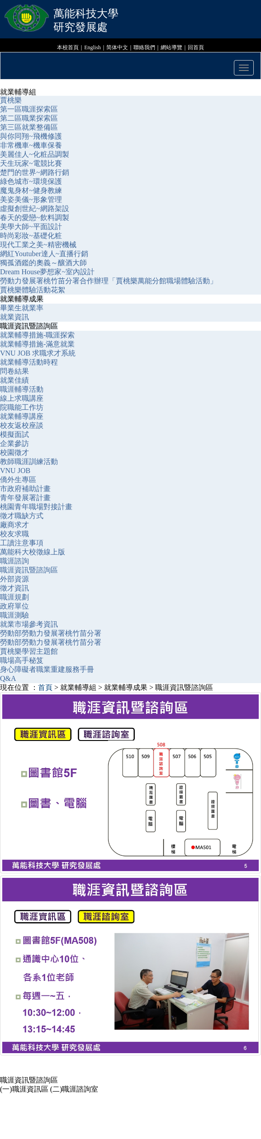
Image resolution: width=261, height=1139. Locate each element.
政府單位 (14, 606)
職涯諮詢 (15, 561)
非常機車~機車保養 (31, 145)
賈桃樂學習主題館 (29, 651)
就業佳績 (14, 380)
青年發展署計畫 (25, 498)
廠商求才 (14, 525)
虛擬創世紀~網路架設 (34, 208)
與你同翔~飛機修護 (31, 136)
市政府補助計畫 (25, 488)
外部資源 (14, 579)
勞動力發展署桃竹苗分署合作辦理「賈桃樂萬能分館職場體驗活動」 (108, 281)
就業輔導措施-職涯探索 (37, 335)
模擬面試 (14, 434)
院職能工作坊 (21, 407)
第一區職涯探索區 (29, 109)
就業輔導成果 (21, 299)
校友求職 (14, 534)
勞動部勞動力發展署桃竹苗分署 (50, 633)
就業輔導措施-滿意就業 (37, 344)
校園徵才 (14, 452)
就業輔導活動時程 (29, 362)
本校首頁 (68, 47)
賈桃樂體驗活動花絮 (32, 290)
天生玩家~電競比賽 (31, 163)
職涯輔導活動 (21, 389)
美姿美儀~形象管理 (31, 199)
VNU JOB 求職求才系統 (38, 353)
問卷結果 (14, 371)
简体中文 (117, 47)
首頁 (45, 687)
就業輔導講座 (21, 416)
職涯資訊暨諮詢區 (29, 326)
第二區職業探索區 (29, 118)
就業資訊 (14, 317)
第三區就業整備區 (29, 127)
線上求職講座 (21, 398)
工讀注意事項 (21, 543)
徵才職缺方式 (22, 516)
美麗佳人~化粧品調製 (34, 154)
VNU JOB (15, 470)
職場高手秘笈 (21, 660)
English (92, 47)
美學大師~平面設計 (31, 226)
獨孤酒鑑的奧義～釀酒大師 (43, 263)
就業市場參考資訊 (29, 624)
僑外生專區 (18, 479)
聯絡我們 (144, 47)
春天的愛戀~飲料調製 (34, 217)
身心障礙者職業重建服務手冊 (47, 669)
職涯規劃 (14, 597)
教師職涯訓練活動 (29, 461)
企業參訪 (14, 443)
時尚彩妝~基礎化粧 (31, 235)
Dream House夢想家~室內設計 (47, 272)
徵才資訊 (14, 588)
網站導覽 (171, 47)
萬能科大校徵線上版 (32, 552)
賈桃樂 (11, 100)
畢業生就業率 (21, 308)
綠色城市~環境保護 (31, 181)
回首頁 (196, 47)
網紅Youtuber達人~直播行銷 (44, 254)
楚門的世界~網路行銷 (34, 172)
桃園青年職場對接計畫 (36, 507)
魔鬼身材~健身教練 (31, 190)
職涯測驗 (14, 615)
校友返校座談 (21, 425)
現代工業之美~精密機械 (38, 244)
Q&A (8, 678)
